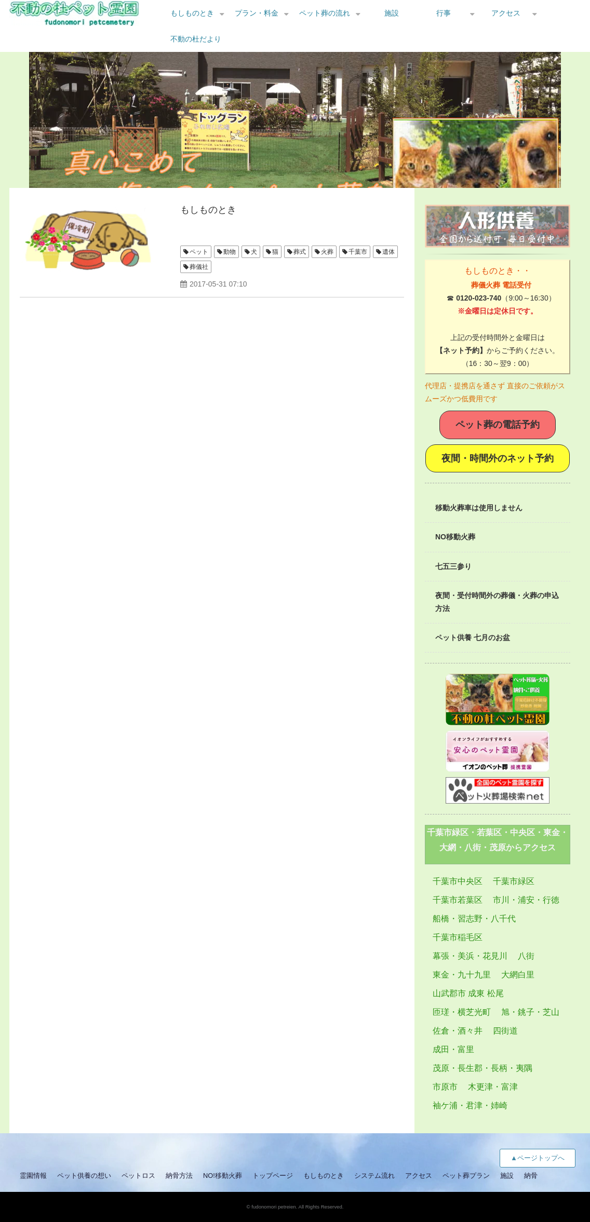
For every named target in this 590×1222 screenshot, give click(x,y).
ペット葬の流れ (324, 13)
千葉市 (357, 251)
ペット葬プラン (466, 1175)
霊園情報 (33, 1175)
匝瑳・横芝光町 (462, 1012)
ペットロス (138, 1175)
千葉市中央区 (457, 881)
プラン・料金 (256, 13)
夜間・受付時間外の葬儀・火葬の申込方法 (497, 602)
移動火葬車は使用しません (478, 508)
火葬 (327, 251)
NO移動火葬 (455, 537)
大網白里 (517, 974)
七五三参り (453, 566)
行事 (443, 13)
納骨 (531, 1175)
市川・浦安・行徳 (526, 899)
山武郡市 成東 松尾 (468, 993)
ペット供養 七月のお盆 (472, 637)
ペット (199, 251)
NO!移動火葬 (222, 1175)
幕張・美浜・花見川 (470, 956)
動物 (229, 251)
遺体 (388, 251)
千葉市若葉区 (457, 899)
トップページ (272, 1175)
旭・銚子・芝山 (530, 1012)
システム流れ (374, 1175)
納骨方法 (179, 1175)
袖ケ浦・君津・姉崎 (470, 1105)
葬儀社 (199, 266)
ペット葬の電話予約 (497, 424)
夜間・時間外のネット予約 (497, 458)
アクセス (505, 13)
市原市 (445, 1086)
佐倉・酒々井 (457, 1030)
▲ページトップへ (538, 1158)
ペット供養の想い (84, 1175)
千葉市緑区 (513, 881)
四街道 (505, 1030)
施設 (391, 13)
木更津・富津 (493, 1086)
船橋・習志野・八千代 (474, 918)
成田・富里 (453, 1049)
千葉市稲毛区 (457, 937)
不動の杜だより (195, 39)
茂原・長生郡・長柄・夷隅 (482, 1068)
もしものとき (192, 13)
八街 (526, 956)
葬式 (299, 251)
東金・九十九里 (462, 974)
